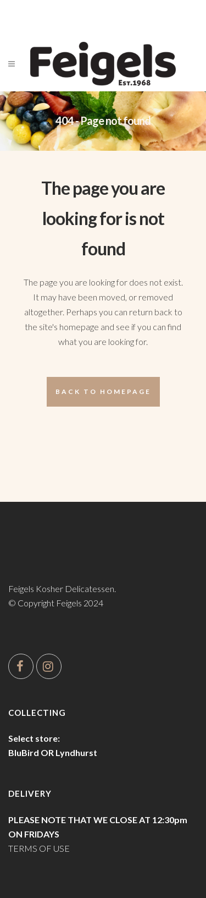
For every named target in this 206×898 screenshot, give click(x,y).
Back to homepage (103, 391)
